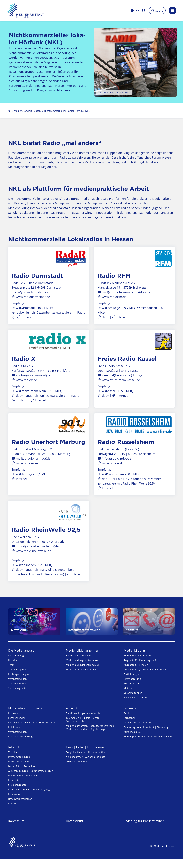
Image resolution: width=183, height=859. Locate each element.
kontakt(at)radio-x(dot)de (33, 375)
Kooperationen (132, 683)
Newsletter (14, 780)
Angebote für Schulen (136, 664)
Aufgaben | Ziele (17, 669)
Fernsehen (130, 717)
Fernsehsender (16, 717)
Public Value (15, 727)
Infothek (14, 747)
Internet (27, 317)
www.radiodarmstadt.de (33, 297)
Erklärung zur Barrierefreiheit (144, 821)
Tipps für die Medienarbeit (81, 669)
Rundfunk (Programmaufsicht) (83, 713)
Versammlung (16, 655)
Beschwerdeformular (20, 798)
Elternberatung (132, 678)
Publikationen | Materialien (23, 775)
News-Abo (14, 794)
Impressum (16, 821)
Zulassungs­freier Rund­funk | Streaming (146, 727)
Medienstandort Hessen (25, 708)
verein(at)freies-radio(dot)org (122, 375)
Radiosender (15, 713)
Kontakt (12, 803)
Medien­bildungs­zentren (82, 650)
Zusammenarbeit (17, 683)
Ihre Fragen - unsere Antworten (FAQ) (29, 789)
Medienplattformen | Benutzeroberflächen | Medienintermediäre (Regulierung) (91, 727)
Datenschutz (74, 821)
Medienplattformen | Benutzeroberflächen (148, 736)
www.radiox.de (26, 380)
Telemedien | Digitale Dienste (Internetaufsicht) (82, 719)
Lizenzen (130, 708)
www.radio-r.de (113, 463)
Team (11, 664)
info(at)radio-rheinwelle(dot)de (37, 546)
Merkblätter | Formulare (22, 766)
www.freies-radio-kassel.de (121, 380)
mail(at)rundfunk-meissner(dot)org (126, 292)
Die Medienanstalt (21, 650)
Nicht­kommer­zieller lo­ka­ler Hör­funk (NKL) (31, 722)
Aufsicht (71, 708)
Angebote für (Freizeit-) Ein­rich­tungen (145, 669)
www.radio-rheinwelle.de (33, 551)
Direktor (12, 660)
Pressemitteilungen (19, 756)
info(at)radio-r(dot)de (116, 458)
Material (128, 688)
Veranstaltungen (17, 678)
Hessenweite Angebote (78, 655)
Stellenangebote (17, 688)
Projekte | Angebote (77, 761)
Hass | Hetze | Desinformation (87, 747)
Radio (127, 713)
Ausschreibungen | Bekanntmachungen (30, 770)
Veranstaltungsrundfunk (137, 722)
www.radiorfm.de (114, 297)
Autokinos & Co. (132, 731)
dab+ (20, 312)
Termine (13, 752)
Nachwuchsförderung (136, 697)
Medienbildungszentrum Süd (82, 664)
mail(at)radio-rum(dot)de (33, 458)
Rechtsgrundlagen (18, 674)
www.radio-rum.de (29, 463)
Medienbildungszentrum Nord (83, 660)
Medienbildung (134, 650)
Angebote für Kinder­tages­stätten (142, 660)
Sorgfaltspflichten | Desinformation (86, 752)
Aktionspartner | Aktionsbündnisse (85, 756)
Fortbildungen (132, 674)
